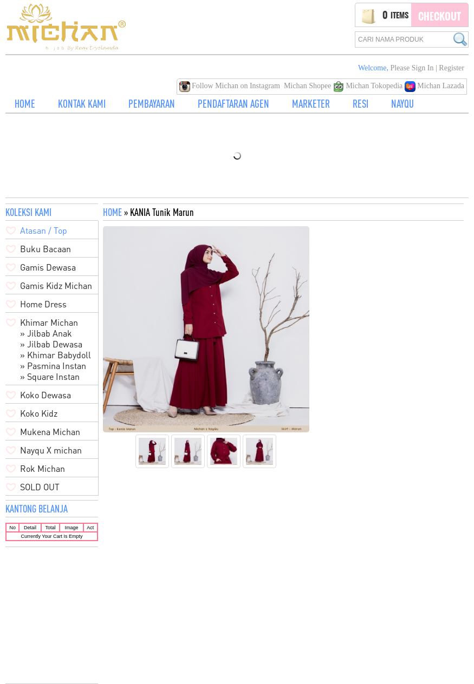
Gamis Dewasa (48, 267)
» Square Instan (50, 376)
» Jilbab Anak (46, 333)
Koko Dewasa (45, 395)
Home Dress (43, 304)
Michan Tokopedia (369, 86)
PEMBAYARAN (151, 103)
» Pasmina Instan (53, 365)
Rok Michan (42, 468)
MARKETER (311, 103)
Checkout (439, 16)
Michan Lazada (434, 86)
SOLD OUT (40, 487)
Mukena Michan (50, 431)
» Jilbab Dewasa (51, 344)
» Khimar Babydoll (55, 355)
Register (451, 68)
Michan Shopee (307, 86)
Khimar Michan (49, 322)
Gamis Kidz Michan (56, 285)
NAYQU (402, 103)
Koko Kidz (38, 413)
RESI (360, 103)
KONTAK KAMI (82, 103)
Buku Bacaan (45, 249)
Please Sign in (411, 68)
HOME (25, 103)
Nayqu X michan (51, 450)
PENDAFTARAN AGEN (233, 103)
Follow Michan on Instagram (230, 86)
